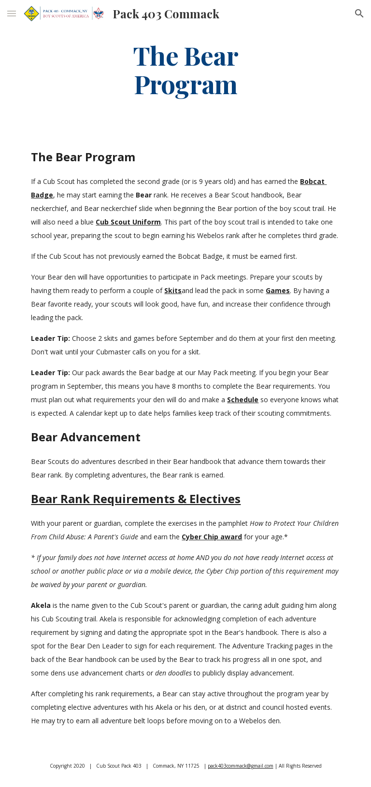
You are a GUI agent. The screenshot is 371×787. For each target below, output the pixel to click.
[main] (185, 69)
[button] (11, 13)
